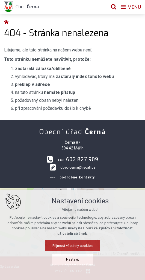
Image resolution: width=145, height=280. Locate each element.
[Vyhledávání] (113, 7)
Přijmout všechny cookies (72, 246)
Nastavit (72, 259)
